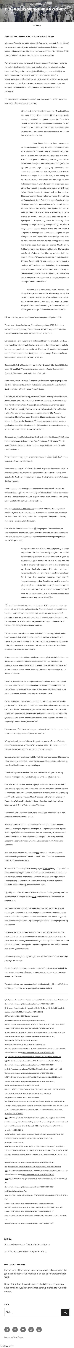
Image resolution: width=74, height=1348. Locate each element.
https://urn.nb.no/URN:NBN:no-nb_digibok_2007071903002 (24, 1012)
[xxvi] (35, 988)
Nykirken (46, 868)
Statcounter (7, 1346)
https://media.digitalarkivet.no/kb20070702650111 (38, 1081)
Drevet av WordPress (13, 1337)
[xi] (6, 1077)
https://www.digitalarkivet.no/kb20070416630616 (38, 1211)
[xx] (45, 813)
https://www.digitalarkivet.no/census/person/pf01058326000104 (25, 1020)
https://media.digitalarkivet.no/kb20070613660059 (38, 1174)
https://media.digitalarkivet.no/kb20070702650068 (38, 1065)
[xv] (47, 637)
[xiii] (6, 1089)
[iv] (40, 365)
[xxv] (26, 932)
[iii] (41, 357)
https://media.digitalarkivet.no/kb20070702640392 (38, 1052)
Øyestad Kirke (48, 365)
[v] (60, 381)
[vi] (11, 397)
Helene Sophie (22, 341)
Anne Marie (21, 437)
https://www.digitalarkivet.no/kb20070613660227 (38, 1187)
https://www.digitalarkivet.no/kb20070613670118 (38, 1223)
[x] (5, 1069)
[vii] (6, 1048)
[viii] (55, 457)
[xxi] (6, 1171)
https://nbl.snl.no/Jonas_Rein (18, 1191)
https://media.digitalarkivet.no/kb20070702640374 (38, 1036)
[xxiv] (34, 897)
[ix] (6, 1061)
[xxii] (37, 853)
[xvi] (29, 661)
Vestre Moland (29, 47)
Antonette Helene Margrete (23, 509)
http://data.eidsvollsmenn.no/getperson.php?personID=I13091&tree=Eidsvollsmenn (34, 1057)
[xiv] (6, 1097)
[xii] (6, 1085)
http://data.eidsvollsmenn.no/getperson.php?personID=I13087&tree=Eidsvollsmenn (34, 1166)
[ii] (17, 99)
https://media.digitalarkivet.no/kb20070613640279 (38, 1162)
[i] (68, 43)
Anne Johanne (36, 325)
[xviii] (17, 741)
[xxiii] (24, 885)
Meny (37, 25)
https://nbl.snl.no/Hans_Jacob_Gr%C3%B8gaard (23, 1085)
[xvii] (30, 709)
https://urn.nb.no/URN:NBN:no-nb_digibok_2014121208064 (31, 1093)
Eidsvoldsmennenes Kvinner (35, 9)
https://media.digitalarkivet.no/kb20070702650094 (38, 1073)
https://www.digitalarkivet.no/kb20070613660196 (38, 1203)
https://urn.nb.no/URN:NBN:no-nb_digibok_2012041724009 (49, 1150)
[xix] (13, 793)
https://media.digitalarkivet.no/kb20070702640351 (38, 1028)
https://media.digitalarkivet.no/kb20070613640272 (38, 1004)
